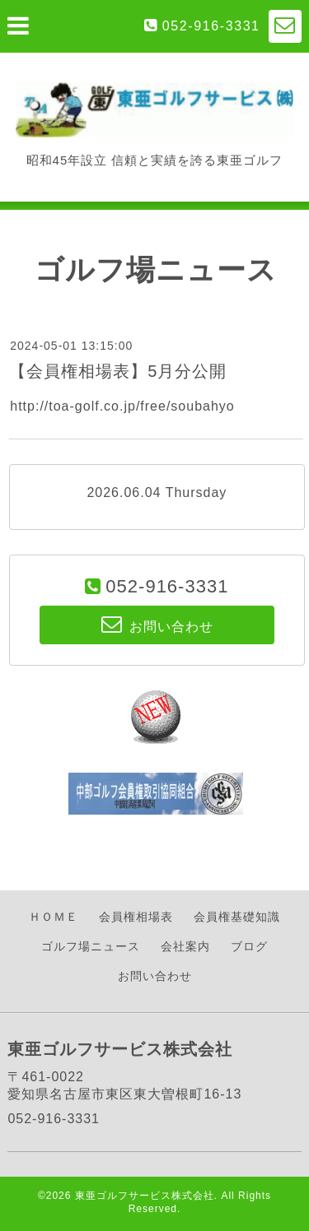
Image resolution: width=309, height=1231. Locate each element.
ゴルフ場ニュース (90, 946)
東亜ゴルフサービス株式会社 (144, 1195)
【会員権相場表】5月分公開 (118, 371)
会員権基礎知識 (237, 916)
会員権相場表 (136, 916)
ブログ (249, 946)
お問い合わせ (155, 975)
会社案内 (185, 946)
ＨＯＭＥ (53, 916)
